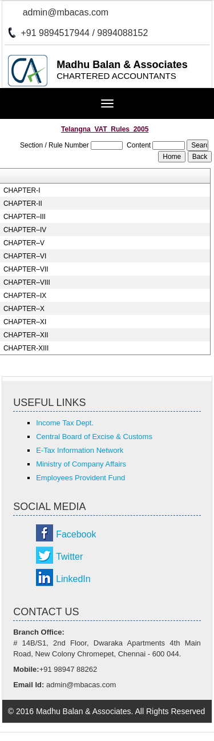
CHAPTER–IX (24, 296)
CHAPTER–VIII (26, 282)
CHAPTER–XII (26, 335)
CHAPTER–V (24, 243)
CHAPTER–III (24, 217)
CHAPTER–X (24, 309)
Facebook (76, 534)
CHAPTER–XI (24, 322)
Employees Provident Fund (80, 477)
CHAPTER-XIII (26, 348)
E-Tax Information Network (79, 450)
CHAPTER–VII (26, 269)
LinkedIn (73, 579)
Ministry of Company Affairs (81, 464)
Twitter (69, 556)
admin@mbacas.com (66, 12)
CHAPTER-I (22, 190)
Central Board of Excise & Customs (94, 436)
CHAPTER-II (22, 204)
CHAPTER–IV (24, 230)
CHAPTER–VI (24, 256)
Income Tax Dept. (65, 423)
